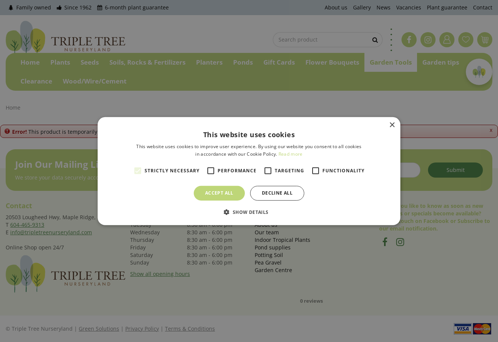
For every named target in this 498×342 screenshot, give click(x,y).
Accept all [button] (219, 193)
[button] (248, 212)
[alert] (249, 171)
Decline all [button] (277, 193)
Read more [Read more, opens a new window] (291, 154)
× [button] (392, 125)
